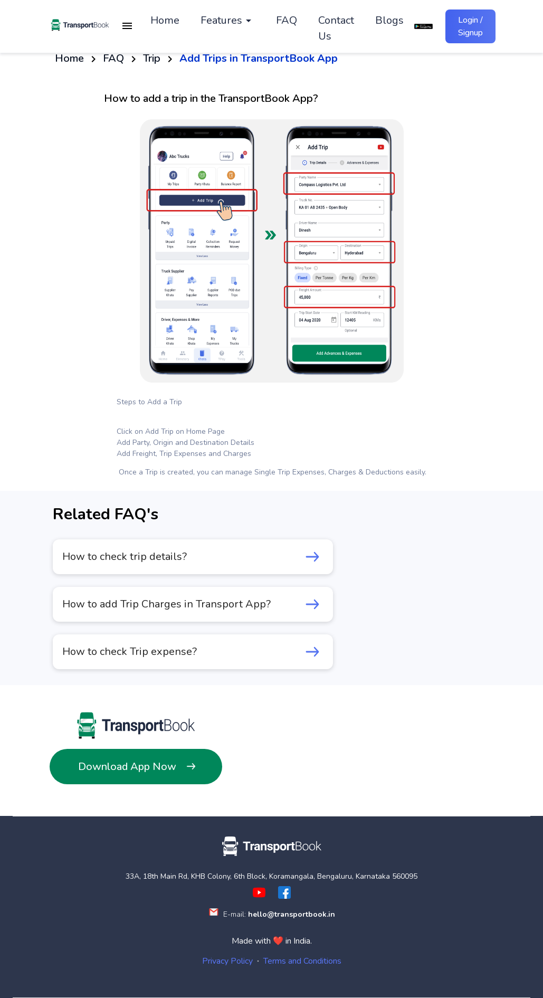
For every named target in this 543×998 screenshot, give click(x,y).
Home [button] (165, 22)
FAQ (113, 58)
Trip (151, 58)
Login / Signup (470, 26)
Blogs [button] (389, 22)
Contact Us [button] (336, 30)
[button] (227, 22)
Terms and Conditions (302, 961)
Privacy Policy (227, 961)
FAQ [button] (286, 22)
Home (69, 58)
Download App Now (136, 766)
